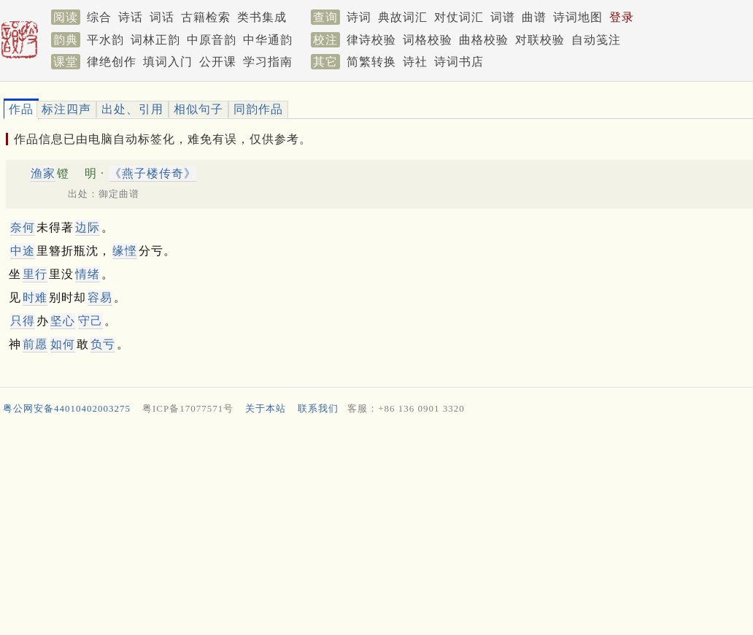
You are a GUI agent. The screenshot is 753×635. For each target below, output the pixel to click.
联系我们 (318, 408)
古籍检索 (206, 17)
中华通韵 (268, 40)
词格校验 (427, 40)
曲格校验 (484, 40)
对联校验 (540, 40)
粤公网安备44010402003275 (67, 408)
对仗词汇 (459, 17)
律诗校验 (371, 40)
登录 (621, 17)
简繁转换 (371, 61)
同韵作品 (258, 109)
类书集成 (262, 17)
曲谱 (534, 17)
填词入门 (168, 61)
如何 (62, 344)
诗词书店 (459, 61)
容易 (100, 297)
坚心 (62, 321)
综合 (99, 17)
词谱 (502, 17)
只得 (22, 321)
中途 (22, 251)
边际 (87, 227)
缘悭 (124, 251)
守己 (90, 321)
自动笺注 (596, 40)
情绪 (87, 274)
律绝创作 (111, 61)
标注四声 (66, 109)
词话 (162, 17)
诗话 (130, 17)
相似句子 (198, 109)
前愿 (35, 344)
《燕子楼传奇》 (152, 173)
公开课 (217, 61)
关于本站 (265, 408)
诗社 (415, 61)
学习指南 (268, 61)
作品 (21, 109)
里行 (35, 274)
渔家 (43, 173)
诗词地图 (578, 17)
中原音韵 (211, 40)
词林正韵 (155, 40)
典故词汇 (403, 17)
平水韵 (105, 40)
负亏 (102, 344)
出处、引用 (132, 109)
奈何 (22, 227)
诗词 (359, 17)
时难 (35, 297)
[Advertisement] (370, 528)
